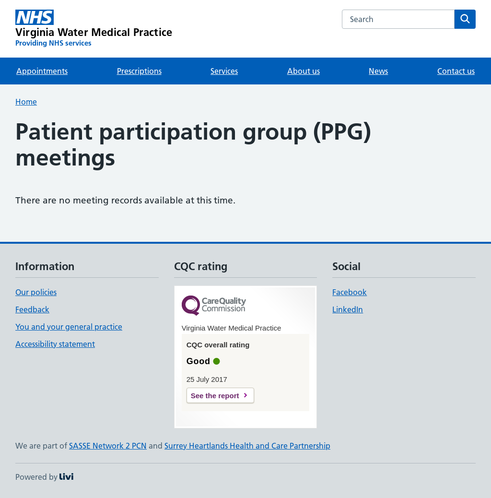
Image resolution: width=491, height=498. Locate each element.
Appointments (42, 71)
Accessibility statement (55, 344)
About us (303, 71)
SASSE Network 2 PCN (108, 446)
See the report (215, 395)
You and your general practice (68, 327)
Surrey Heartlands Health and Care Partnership (247, 446)
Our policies (36, 292)
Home (26, 102)
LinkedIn (347, 309)
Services (224, 71)
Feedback (32, 309)
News (378, 71)
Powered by (44, 477)
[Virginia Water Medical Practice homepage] (93, 29)
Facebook (349, 292)
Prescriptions (139, 71)
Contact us (456, 71)
